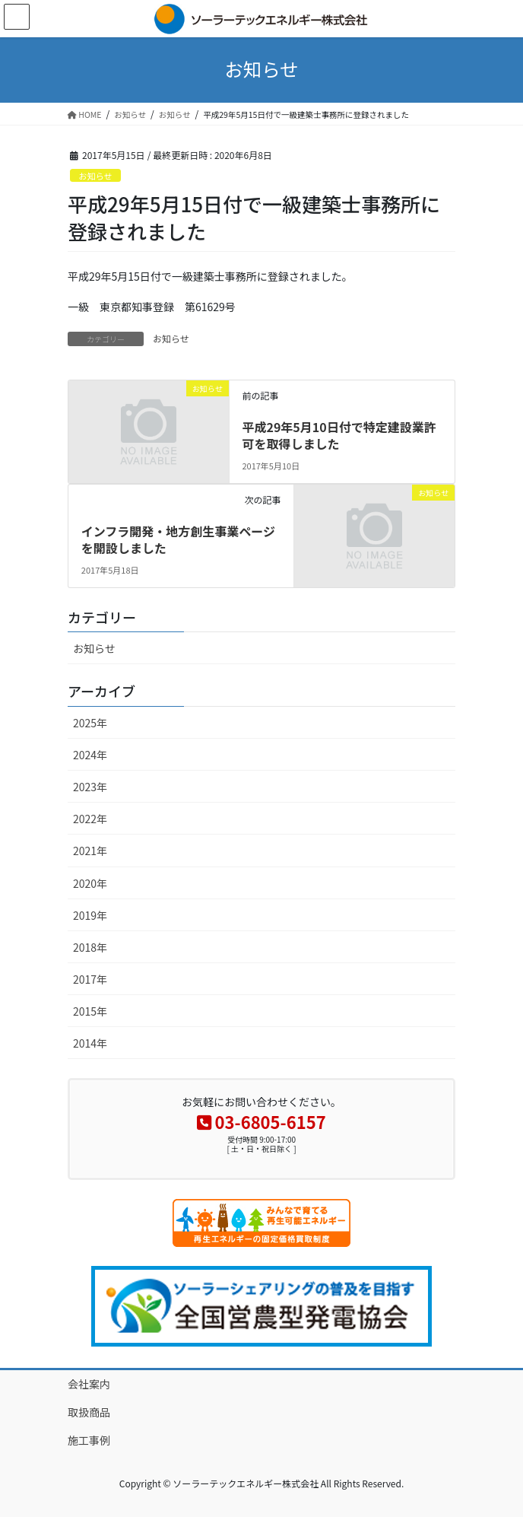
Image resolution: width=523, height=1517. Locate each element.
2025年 (90, 722)
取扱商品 (89, 1412)
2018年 (90, 947)
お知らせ (95, 176)
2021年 (90, 850)
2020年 (90, 883)
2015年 (90, 1011)
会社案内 (89, 1383)
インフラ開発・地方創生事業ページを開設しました (178, 539)
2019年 (90, 915)
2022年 (90, 818)
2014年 (90, 1043)
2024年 (90, 754)
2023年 (90, 786)
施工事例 (89, 1440)
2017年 (90, 979)
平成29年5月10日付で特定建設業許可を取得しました (339, 435)
